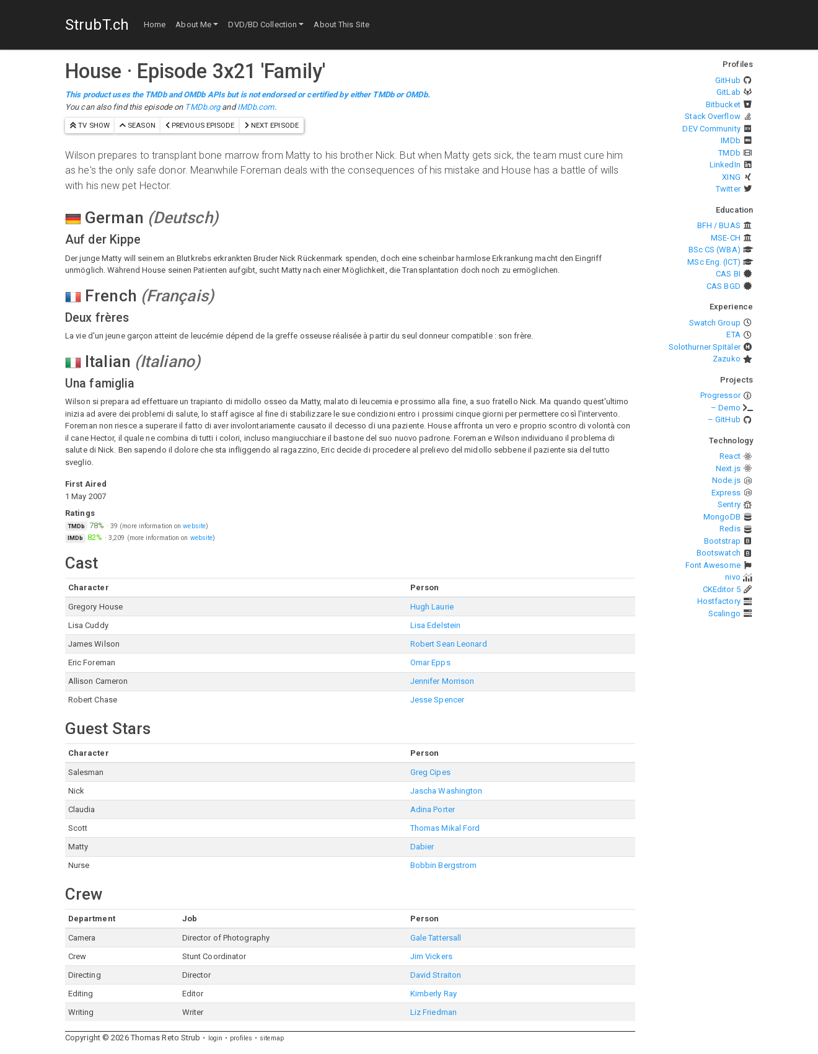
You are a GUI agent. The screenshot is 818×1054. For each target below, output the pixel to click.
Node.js (726, 480)
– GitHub (724, 419)
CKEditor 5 (722, 589)
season (138, 125)
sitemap (272, 1038)
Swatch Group (715, 322)
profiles (241, 1038)
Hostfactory (719, 601)
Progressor (720, 395)
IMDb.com (256, 107)
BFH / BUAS (719, 225)
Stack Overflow (712, 116)
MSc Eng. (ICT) (713, 262)
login (215, 1038)
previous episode (200, 125)
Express (726, 492)
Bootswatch (719, 552)
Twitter (728, 188)
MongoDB (722, 516)
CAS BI (728, 273)
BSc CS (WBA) (714, 249)
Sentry (729, 504)
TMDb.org (202, 107)
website (194, 526)
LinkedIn (725, 164)
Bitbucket (723, 104)
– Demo (726, 407)
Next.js (728, 468)
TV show (90, 125)
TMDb (729, 152)
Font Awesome (713, 565)
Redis (730, 528)
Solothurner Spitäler (705, 347)
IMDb (730, 140)
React (730, 456)
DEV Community (711, 128)
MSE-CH (726, 237)
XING (731, 177)
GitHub (728, 80)
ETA (733, 334)
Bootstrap (722, 541)
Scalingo (724, 613)
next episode (272, 125)
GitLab (728, 92)
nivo (732, 577)
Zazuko (727, 358)
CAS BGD (723, 286)
